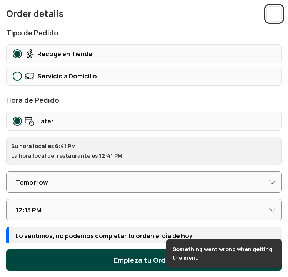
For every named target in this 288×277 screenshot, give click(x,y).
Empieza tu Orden (144, 260)
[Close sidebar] (274, 14)
